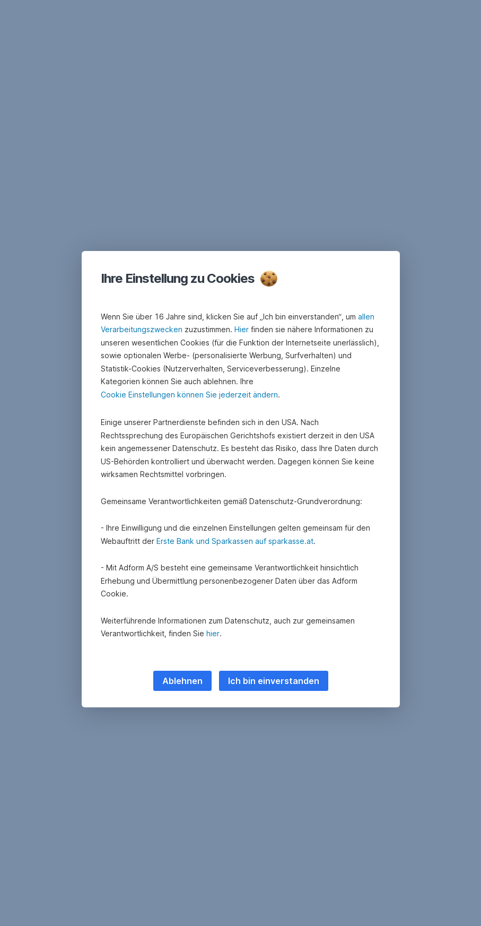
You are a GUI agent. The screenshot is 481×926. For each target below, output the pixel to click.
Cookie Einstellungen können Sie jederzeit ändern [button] (189, 394)
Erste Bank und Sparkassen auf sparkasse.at (234, 541)
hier (213, 633)
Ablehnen (182, 681)
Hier (241, 329)
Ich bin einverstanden (273, 681)
